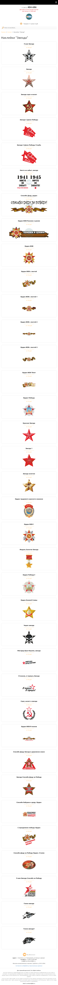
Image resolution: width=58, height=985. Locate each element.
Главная (3, 32)
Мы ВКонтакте (29, 954)
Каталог (9, 32)
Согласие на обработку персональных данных (29, 965)
